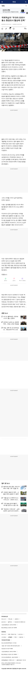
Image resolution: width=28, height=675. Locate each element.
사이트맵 (3, 637)
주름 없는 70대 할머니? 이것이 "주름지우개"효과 (14, 302)
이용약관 (21, 637)
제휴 (9, 634)
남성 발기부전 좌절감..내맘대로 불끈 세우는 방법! (14, 306)
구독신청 (10, 619)
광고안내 (3, 622)
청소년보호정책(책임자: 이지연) (8, 643)
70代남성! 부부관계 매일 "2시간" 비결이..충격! (14, 304)
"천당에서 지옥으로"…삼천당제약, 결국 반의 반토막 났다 (11, 510)
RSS (15, 637)
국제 (2, 6)
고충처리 (16, 619)
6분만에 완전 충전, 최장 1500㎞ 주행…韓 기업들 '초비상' (11, 488)
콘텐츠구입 (13, 634)
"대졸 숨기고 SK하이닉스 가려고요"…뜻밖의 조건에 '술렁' (11, 499)
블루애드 (10, 622)
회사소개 (3, 619)
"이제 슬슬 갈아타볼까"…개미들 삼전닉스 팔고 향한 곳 (11, 505)
